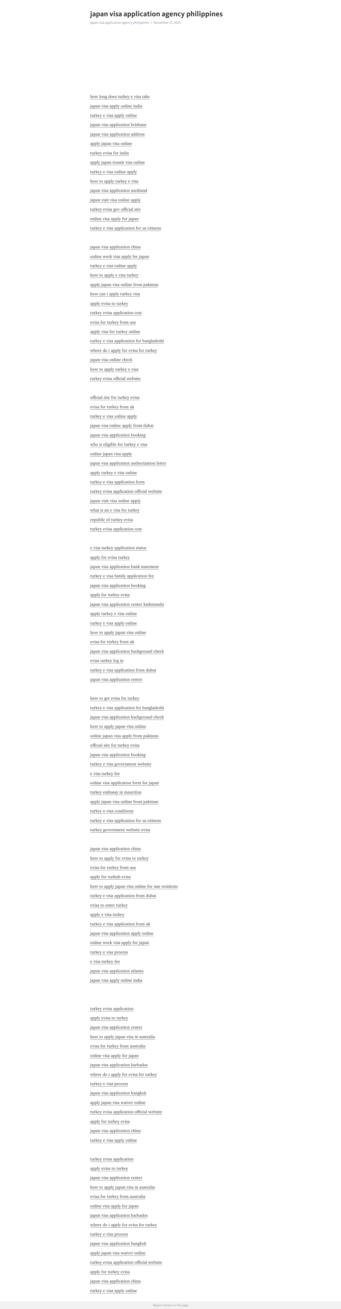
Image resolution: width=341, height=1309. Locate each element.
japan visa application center (116, 1027)
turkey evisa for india (109, 153)
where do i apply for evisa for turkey (123, 350)
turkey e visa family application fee (122, 575)
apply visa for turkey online (115, 331)
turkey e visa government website (120, 764)
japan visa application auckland (118, 190)
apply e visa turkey (107, 914)
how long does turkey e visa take (120, 96)
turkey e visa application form (117, 482)
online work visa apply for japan (119, 256)
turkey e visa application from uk (120, 924)
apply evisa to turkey (109, 303)
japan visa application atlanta (116, 970)
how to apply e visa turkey (114, 275)
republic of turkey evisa (111, 519)
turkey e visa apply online (113, 115)
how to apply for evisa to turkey (119, 858)
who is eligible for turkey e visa (118, 444)
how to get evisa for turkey (114, 698)
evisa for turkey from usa (113, 322)
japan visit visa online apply (115, 200)
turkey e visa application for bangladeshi (127, 340)
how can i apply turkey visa (115, 293)
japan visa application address (117, 134)
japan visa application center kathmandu (127, 604)
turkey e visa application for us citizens (125, 228)
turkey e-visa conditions (111, 811)
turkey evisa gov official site (115, 209)
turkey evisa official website (115, 378)
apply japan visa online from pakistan (124, 284)
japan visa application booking (118, 435)
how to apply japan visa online (118, 632)
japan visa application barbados (119, 1064)
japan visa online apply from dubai (121, 425)
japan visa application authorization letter (128, 463)
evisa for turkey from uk (112, 406)
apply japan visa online (111, 143)
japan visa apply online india (116, 106)
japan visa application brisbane (118, 124)
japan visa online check (111, 359)
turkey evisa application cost (116, 312)
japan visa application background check (127, 651)
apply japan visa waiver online (118, 1102)
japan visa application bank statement (124, 566)
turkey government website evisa (120, 829)
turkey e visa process (109, 952)
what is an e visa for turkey (115, 510)
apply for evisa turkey (110, 557)
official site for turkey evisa (115, 397)
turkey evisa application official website (126, 491)
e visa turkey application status (118, 547)
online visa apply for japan (114, 218)
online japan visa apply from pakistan (124, 735)
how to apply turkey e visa (114, 181)
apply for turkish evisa (110, 876)
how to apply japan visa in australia (122, 1036)
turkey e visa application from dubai (123, 670)
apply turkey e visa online (113, 472)
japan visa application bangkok (118, 1093)
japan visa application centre (116, 679)
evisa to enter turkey (109, 905)
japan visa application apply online (121, 933)
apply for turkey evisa (110, 594)
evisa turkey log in (106, 660)
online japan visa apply (111, 453)
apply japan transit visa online (117, 162)
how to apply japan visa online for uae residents (134, 886)
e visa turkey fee (105, 773)
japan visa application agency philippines (119, 22)
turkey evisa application (111, 1008)
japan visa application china (115, 246)
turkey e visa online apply (113, 171)
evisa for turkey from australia (117, 1046)
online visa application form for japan (124, 782)
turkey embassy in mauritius (115, 792)
